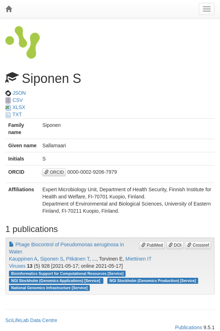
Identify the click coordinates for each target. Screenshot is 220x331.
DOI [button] (175, 245)
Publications (188, 327)
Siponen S (51, 259)
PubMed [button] (152, 245)
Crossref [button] (198, 245)
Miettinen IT (139, 259)
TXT (13, 114)
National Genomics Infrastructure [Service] (49, 288)
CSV (14, 100)
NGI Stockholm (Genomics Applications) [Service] (56, 280)
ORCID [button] (54, 172)
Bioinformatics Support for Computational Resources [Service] (67, 273)
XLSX (15, 107)
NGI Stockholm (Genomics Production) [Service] (152, 280)
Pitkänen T (77, 259)
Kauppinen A (23, 259)
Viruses (17, 266)
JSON (15, 93)
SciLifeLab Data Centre (31, 320)
